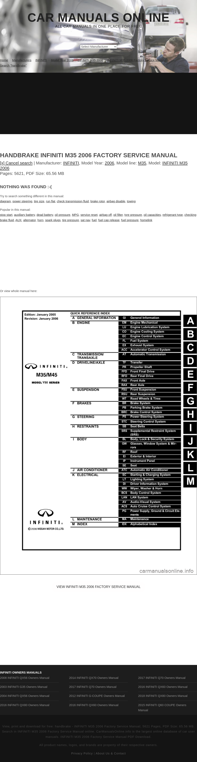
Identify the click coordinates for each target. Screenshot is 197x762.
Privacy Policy (82, 753)
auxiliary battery (24, 214)
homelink (146, 220)
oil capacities (152, 214)
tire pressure (70, 220)
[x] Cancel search (16, 163)
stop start (6, 214)
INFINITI (71, 163)
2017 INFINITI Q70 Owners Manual (93, 686)
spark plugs (53, 220)
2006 (109, 163)
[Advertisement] (98, 103)
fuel (94, 220)
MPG (75, 214)
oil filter (118, 214)
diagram (5, 201)
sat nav (85, 220)
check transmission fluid (73, 201)
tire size (39, 201)
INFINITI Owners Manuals (21, 672)
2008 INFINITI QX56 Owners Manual (24, 677)
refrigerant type (173, 214)
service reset (88, 214)
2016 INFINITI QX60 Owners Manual (93, 705)
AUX (18, 220)
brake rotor (97, 201)
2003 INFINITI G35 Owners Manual (23, 686)
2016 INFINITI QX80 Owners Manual (24, 705)
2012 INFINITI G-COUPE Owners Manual (97, 695)
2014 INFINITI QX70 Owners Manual (93, 677)
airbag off (105, 214)
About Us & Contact (111, 753)
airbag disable (116, 201)
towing (131, 201)
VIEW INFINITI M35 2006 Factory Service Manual (98, 587)
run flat (50, 201)
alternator (29, 220)
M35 (142, 163)
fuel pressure (130, 220)
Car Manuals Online (98, 17)
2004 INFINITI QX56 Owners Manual (24, 695)
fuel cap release (108, 220)
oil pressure (62, 214)
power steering (22, 201)
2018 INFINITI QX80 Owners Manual (162, 695)
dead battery (45, 214)
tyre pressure (133, 214)
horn (41, 220)
